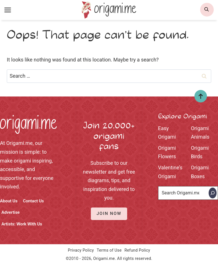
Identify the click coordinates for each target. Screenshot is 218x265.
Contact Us (33, 201)
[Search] (213, 193)
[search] (207, 10)
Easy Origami (167, 132)
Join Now (109, 213)
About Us (9, 201)
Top (199, 98)
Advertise (10, 212)
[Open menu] (7, 9)
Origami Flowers (167, 152)
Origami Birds (200, 152)
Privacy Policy (81, 250)
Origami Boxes (200, 172)
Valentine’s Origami (170, 172)
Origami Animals (200, 132)
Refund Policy (137, 250)
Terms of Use (109, 250)
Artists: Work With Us (21, 224)
